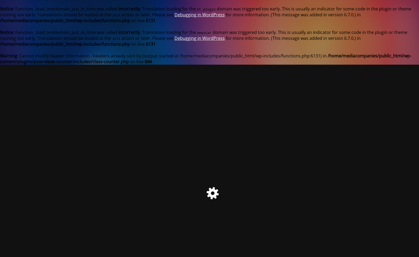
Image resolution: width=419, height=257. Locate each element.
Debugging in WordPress (199, 15)
